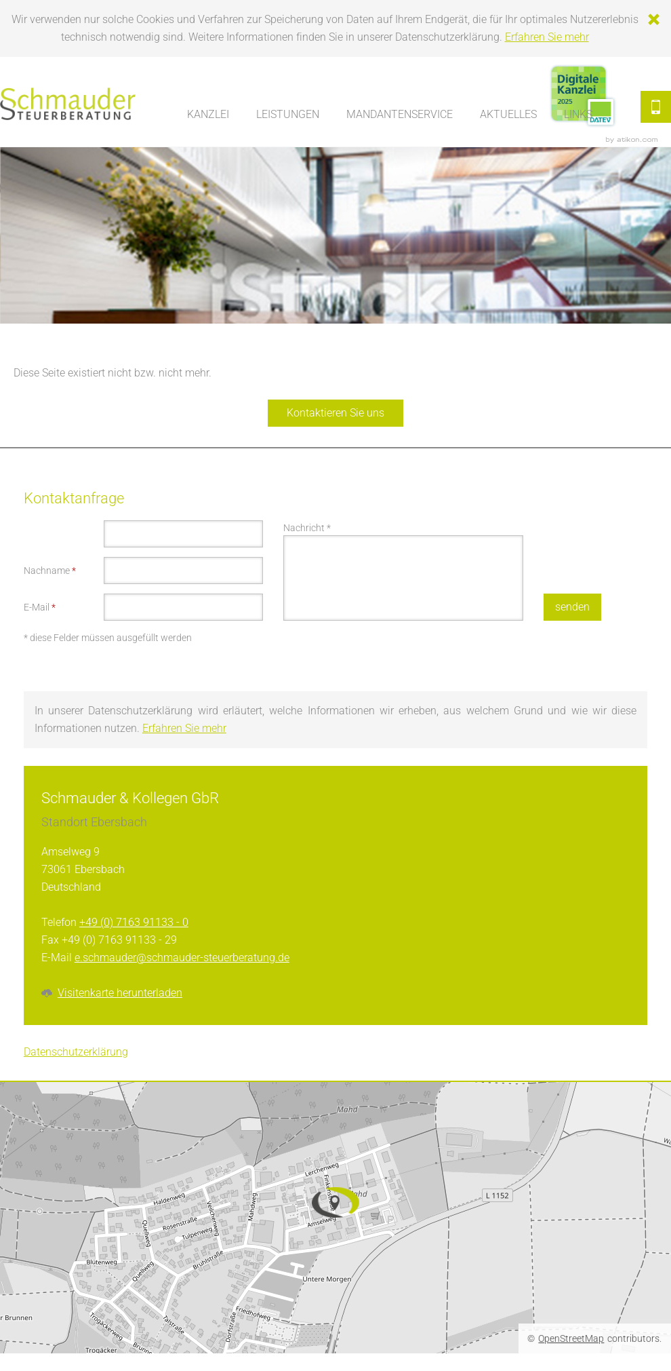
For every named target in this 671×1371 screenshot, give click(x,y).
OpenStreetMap (571, 1338)
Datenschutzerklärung (76, 1051)
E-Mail (40, 607)
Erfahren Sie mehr (547, 37)
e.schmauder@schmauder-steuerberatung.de (182, 957)
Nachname (50, 570)
